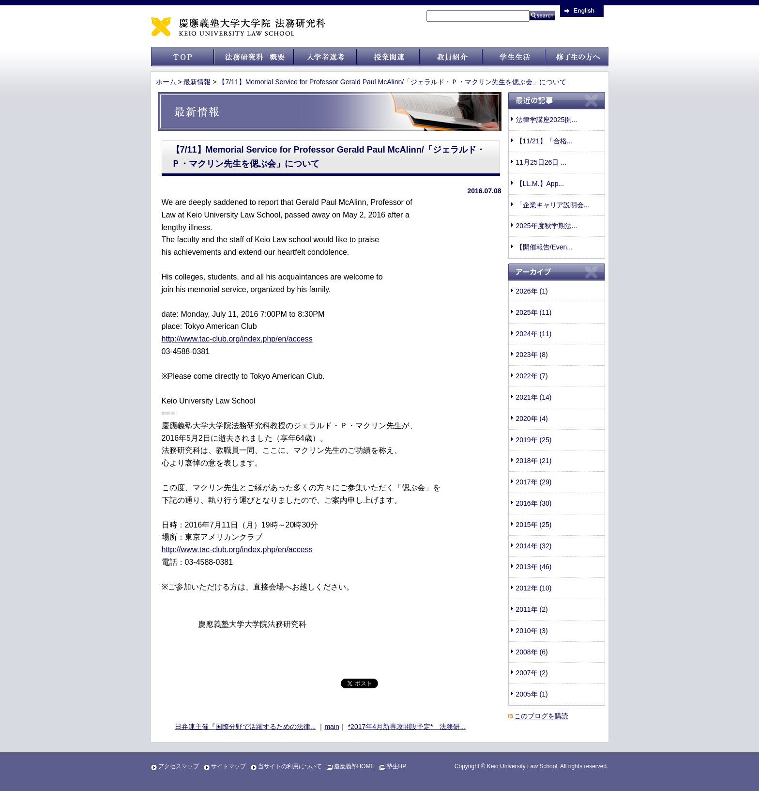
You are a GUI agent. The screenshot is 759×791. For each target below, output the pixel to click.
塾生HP (397, 766)
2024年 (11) (534, 334)
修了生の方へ (577, 56)
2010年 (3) (532, 631)
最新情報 (197, 82)
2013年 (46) (534, 567)
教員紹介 (451, 56)
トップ (182, 56)
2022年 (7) (532, 376)
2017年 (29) (534, 482)
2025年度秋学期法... (546, 226)
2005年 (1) (532, 694)
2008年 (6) (532, 652)
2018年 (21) (534, 461)
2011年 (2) (532, 609)
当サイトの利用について (290, 766)
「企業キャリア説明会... (553, 205)
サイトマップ (228, 766)
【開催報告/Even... (544, 247)
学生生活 (514, 56)
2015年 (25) (534, 524)
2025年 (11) (534, 312)
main (331, 726)
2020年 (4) (532, 418)
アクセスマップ (178, 766)
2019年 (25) (534, 440)
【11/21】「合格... (544, 141)
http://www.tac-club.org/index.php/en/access (237, 339)
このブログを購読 (541, 716)
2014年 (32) (534, 546)
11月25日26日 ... (541, 162)
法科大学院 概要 (254, 56)
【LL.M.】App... (540, 183)
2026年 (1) (532, 291)
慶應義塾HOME (354, 766)
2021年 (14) (534, 397)
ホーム (166, 82)
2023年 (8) (532, 354)
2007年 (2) (532, 673)
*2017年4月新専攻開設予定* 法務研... (407, 726)
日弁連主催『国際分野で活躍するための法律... (245, 726)
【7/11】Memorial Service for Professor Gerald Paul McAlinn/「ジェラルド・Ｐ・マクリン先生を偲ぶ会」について (392, 82)
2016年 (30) (534, 503)
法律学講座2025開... (546, 120)
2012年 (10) (534, 588)
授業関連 (388, 56)
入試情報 (325, 56)
